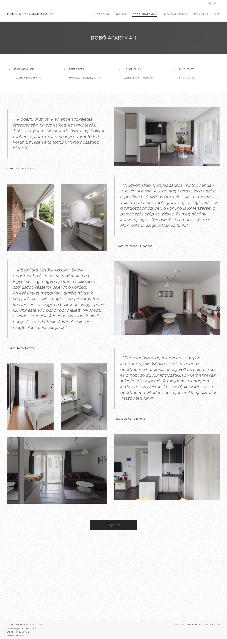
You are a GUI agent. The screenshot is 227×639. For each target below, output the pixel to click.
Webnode (192, 624)
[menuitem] (103, 14)
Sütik (217, 624)
